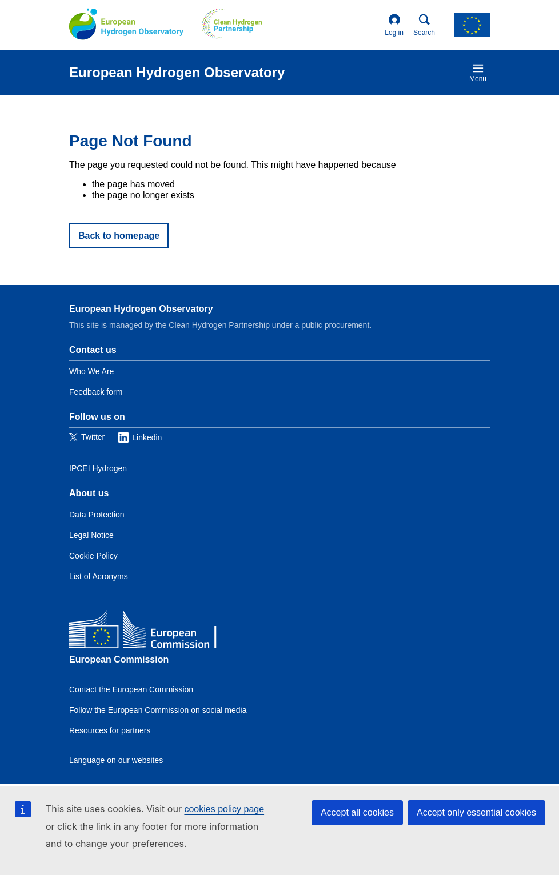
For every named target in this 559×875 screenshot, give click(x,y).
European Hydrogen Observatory (141, 309)
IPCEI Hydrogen (98, 468)
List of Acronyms (98, 576)
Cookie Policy (93, 555)
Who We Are (91, 371)
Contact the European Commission (131, 689)
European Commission (119, 659)
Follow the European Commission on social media (157, 710)
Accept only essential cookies (476, 812)
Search (424, 25)
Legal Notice (91, 535)
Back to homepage (118, 235)
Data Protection (97, 514)
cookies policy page (224, 809)
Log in (394, 25)
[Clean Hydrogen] (232, 25)
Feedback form (95, 391)
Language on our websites (116, 760)
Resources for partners (109, 730)
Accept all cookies (357, 812)
